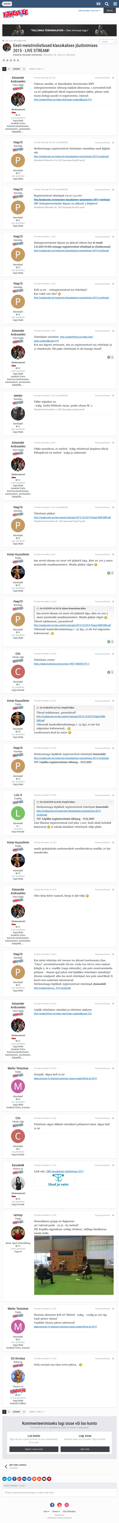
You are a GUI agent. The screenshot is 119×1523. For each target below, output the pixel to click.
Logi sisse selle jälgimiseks (15, 41)
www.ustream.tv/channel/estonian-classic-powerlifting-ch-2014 (64, 1078)
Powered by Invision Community (60, 1518)
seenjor (18, 395)
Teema (56, 1512)
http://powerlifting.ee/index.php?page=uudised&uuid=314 (62, 99)
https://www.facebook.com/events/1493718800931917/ (61, 663)
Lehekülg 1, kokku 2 (36, 69)
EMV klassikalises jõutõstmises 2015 (64, 1171)
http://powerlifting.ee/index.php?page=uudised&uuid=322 (62, 1013)
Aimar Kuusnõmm (18, 554)
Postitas (44, 78)
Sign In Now (85, 1450)
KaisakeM (18, 1165)
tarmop (18, 1215)
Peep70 (18, 142)
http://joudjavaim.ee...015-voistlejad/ (52, 988)
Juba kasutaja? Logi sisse (89, 10)
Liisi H (18, 795)
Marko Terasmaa (18, 1068)
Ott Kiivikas (18, 1359)
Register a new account (34, 1450)
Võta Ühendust (69, 1512)
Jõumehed (70, 55)
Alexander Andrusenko (32, 55)
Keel (46, 1512)
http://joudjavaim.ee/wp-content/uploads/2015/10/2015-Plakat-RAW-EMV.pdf (71, 517)
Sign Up (110, 10)
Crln (17, 653)
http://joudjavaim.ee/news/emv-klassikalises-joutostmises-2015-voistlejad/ (71, 156)
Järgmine (16, 69)
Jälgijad (105, 42)
